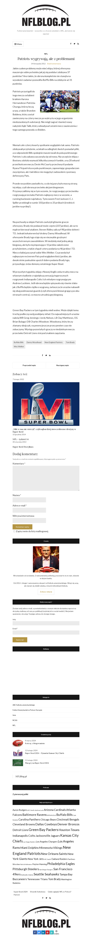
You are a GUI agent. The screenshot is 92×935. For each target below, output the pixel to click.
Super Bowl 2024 (21, 892)
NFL (46, 54)
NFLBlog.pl (21, 776)
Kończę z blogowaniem (35, 743)
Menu (18, 44)
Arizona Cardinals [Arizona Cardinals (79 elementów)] (55, 809)
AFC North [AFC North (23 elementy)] (30, 810)
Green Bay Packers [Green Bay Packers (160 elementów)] (43, 829)
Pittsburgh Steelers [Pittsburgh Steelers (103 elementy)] (26, 869)
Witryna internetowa (23, 515)
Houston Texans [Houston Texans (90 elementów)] (69, 830)
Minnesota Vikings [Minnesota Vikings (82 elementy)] (50, 847)
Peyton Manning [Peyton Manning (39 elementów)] (39, 864)
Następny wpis (62, 365)
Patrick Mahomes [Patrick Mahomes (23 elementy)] (26, 864)
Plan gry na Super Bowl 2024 (37, 763)
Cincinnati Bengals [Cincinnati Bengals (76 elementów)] (68, 819)
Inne (14, 715)
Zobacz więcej (46, 592)
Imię (14, 619)
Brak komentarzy (54, 63)
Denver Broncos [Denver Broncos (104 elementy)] (68, 824)
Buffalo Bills (18, 342)
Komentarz (19, 463)
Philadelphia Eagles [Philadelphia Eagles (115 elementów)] (61, 864)
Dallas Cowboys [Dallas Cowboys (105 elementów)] (46, 824)
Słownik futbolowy (37, 892)
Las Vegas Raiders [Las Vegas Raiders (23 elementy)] (29, 842)
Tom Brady (70, 342)
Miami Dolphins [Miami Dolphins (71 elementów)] (29, 847)
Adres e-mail (20, 505)
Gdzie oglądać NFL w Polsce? (59, 892)
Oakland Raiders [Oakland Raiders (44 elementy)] (59, 859)
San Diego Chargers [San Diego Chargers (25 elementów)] (46, 869)
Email (15, 629)
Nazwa (17, 495)
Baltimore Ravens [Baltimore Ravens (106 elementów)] (34, 814)
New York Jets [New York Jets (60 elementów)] (36, 858)
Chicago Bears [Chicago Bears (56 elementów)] (48, 819)
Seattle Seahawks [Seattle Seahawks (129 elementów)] (46, 874)
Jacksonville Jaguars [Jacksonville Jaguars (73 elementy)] (48, 835)
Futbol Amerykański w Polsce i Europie (27, 710)
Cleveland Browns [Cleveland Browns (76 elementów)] (24, 824)
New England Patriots (54, 342)
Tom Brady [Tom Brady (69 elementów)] (54, 879)
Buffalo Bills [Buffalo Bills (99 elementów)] (64, 814)
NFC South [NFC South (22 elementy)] (47, 859)
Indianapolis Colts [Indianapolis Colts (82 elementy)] (24, 835)
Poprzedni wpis (29, 365)
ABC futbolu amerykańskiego (24, 705)
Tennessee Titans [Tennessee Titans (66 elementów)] (37, 879)
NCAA (15, 720)
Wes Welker (19, 346)
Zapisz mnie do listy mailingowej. (31, 531)
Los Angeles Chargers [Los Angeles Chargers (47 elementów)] (47, 841)
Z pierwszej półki (20, 794)
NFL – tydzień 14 (21, 439)
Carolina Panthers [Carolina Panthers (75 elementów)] (29, 819)
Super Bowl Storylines (23, 446)
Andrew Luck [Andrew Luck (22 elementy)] (39, 810)
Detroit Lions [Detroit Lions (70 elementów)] (20, 829)
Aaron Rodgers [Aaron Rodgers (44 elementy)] (20, 810)
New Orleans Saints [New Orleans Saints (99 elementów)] (54, 854)
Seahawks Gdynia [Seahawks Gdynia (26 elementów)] (27, 875)
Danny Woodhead (34, 342)
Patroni (17, 895)
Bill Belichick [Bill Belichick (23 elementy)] (51, 815)
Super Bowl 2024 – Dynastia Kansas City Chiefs (44, 753)
